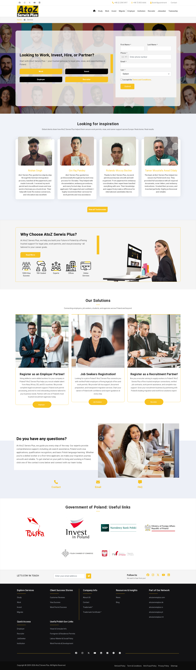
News (118, 597)
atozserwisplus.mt (156, 617)
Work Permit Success (58, 607)
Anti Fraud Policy (149, 666)
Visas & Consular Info (58, 629)
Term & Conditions (134, 666)
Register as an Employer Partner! (42, 374)
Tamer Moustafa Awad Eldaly (161, 170)
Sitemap (174, 666)
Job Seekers (97, 402)
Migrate (122, 11)
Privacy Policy (163, 666)
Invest (114, 11)
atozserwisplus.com (157, 597)
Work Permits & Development (61, 643)
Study (100, 11)
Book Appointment (159, 3)
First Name (125, 45)
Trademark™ (88, 607)
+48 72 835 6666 (139, 3)
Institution (141, 11)
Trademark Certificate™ (92, 612)
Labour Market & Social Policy (61, 639)
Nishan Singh (35, 170)
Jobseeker (162, 11)
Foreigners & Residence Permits (62, 634)
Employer (131, 11)
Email (123, 62)
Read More (30, 255)
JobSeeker (21, 639)
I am (122, 70)
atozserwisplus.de (156, 602)
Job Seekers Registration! (98, 374)
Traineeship (173, 11)
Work (107, 11)
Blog (118, 602)
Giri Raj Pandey (77, 170)
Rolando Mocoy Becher (119, 170)
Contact (174, 3)
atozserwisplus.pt (156, 612)
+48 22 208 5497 (120, 3)
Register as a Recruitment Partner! (154, 374)
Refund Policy (119, 666)
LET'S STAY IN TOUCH (28, 575)
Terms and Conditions (141, 80)
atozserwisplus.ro (156, 607)
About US (86, 597)
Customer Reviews (57, 597)
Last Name (152, 45)
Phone (123, 53)
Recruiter (151, 11)
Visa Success (55, 602)
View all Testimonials (97, 210)
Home (19, 20)
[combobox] (125, 57)
